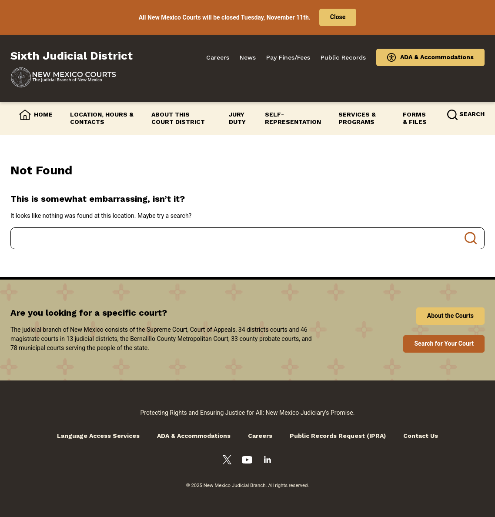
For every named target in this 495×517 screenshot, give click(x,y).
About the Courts (450, 315)
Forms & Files (415, 118)
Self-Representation (293, 118)
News (248, 57)
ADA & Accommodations (437, 56)
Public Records (343, 57)
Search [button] (472, 113)
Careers (217, 57)
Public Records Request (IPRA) (338, 435)
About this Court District (178, 118)
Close (338, 16)
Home (43, 114)
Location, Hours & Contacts (102, 118)
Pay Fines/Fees (288, 57)
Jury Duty (237, 118)
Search (471, 238)
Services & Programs (357, 118)
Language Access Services (98, 435)
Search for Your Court (444, 343)
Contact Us (420, 435)
